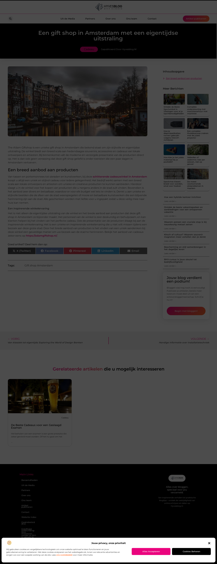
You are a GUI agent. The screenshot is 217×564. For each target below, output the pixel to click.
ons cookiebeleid (64, 555)
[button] (209, 543)
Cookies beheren (191, 551)
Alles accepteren (151, 551)
